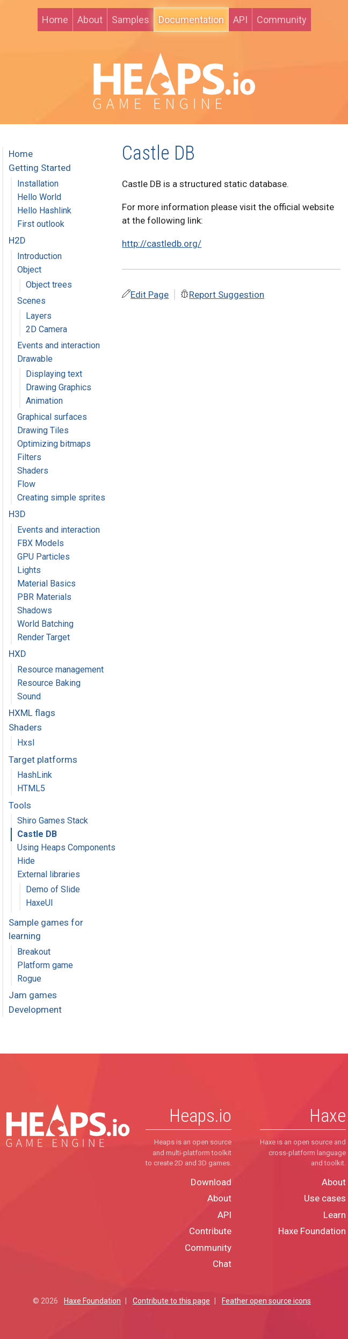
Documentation (191, 19)
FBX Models (40, 543)
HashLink (34, 775)
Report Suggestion (226, 294)
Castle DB (37, 834)
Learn (334, 1214)
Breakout (33, 952)
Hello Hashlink (44, 210)
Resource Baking (49, 683)
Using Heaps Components (66, 847)
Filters (29, 457)
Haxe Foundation (312, 1231)
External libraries (48, 874)
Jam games (33, 995)
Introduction (39, 256)
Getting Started (40, 167)
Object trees (49, 285)
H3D (17, 514)
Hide (26, 861)
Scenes (31, 301)
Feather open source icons (266, 1301)
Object (29, 269)
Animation (44, 401)
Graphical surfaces (52, 417)
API (240, 19)
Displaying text (54, 374)
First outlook (40, 224)
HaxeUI (39, 903)
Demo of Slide (53, 889)
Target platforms (43, 759)
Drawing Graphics (58, 387)
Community (282, 19)
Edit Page (149, 294)
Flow (26, 484)
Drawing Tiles (43, 430)
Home (55, 19)
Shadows (34, 610)
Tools (20, 805)
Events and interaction (58, 345)
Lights (29, 570)
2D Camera (46, 329)
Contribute (210, 1231)
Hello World (39, 197)
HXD (17, 653)
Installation (38, 183)
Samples (130, 19)
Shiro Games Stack (52, 820)
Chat (222, 1263)
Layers (39, 316)
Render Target (43, 637)
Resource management (60, 669)
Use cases (325, 1198)
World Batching (45, 624)
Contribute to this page (171, 1301)
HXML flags (32, 712)
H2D (17, 240)
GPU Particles (43, 557)
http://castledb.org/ (161, 243)
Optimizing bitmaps (54, 444)
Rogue (29, 978)
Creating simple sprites (61, 497)
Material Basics (46, 583)
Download (211, 1182)
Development (35, 1009)
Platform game (45, 965)
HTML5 (31, 788)
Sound (29, 696)
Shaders (32, 471)
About (90, 19)
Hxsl (25, 742)
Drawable (35, 359)
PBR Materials (44, 597)
